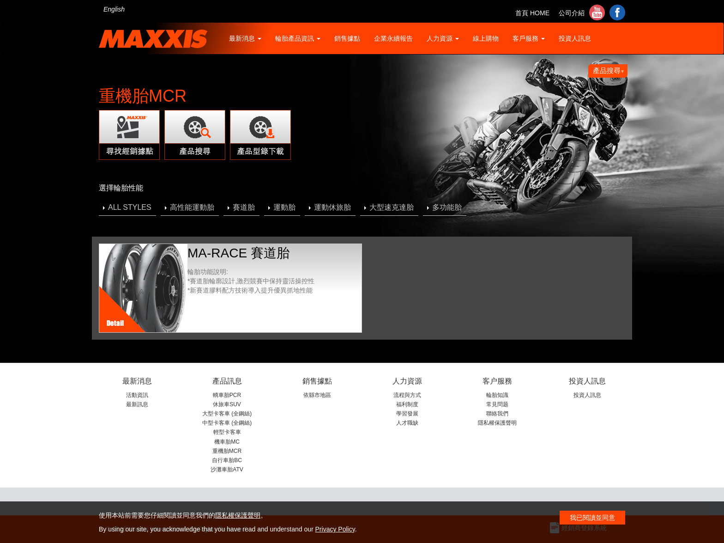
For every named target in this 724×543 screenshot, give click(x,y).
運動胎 (284, 207)
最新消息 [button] (245, 38)
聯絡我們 (497, 413)
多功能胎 (447, 207)
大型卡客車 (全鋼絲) (227, 413)
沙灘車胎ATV (227, 469)
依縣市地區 (317, 395)
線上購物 (486, 38)
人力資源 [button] (443, 38)
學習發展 (407, 413)
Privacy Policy (335, 529)
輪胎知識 (497, 395)
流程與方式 (407, 395)
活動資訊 (137, 395)
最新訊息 (137, 404)
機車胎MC (227, 442)
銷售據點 (347, 38)
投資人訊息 (575, 38)
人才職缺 (407, 423)
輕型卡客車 (227, 432)
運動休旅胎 (332, 207)
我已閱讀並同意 (592, 517)
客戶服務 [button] (529, 38)
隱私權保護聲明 (497, 423)
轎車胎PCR (227, 395)
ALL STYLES (129, 207)
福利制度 (407, 404)
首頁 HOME (532, 13)
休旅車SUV (227, 404)
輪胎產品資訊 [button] (297, 38)
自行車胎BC (227, 460)
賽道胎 (244, 207)
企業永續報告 (393, 38)
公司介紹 (572, 13)
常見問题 (497, 404)
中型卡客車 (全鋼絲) (227, 423)
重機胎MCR (226, 451)
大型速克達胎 (391, 207)
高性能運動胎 (192, 207)
